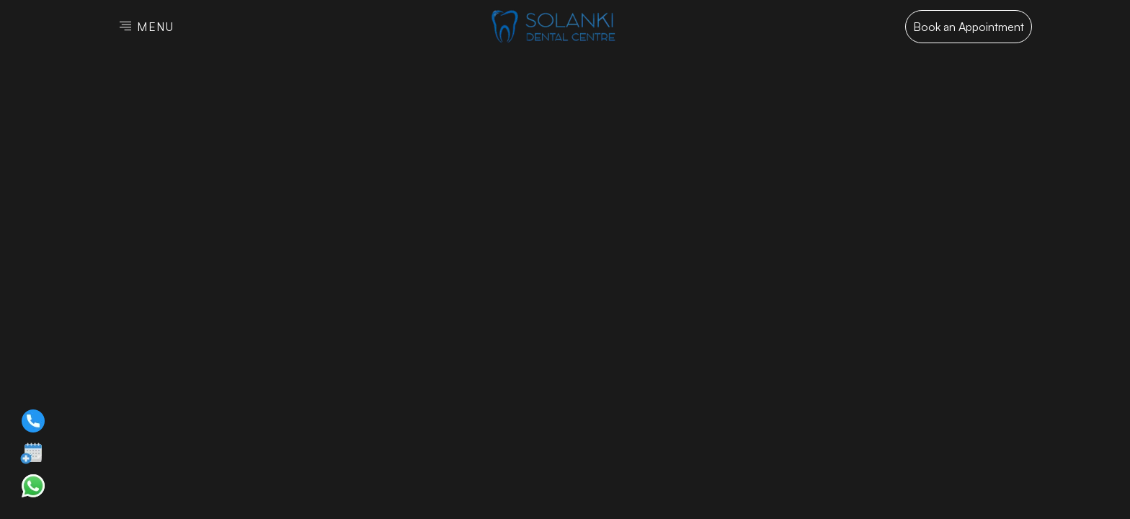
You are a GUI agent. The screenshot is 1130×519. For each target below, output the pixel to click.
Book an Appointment (968, 26)
